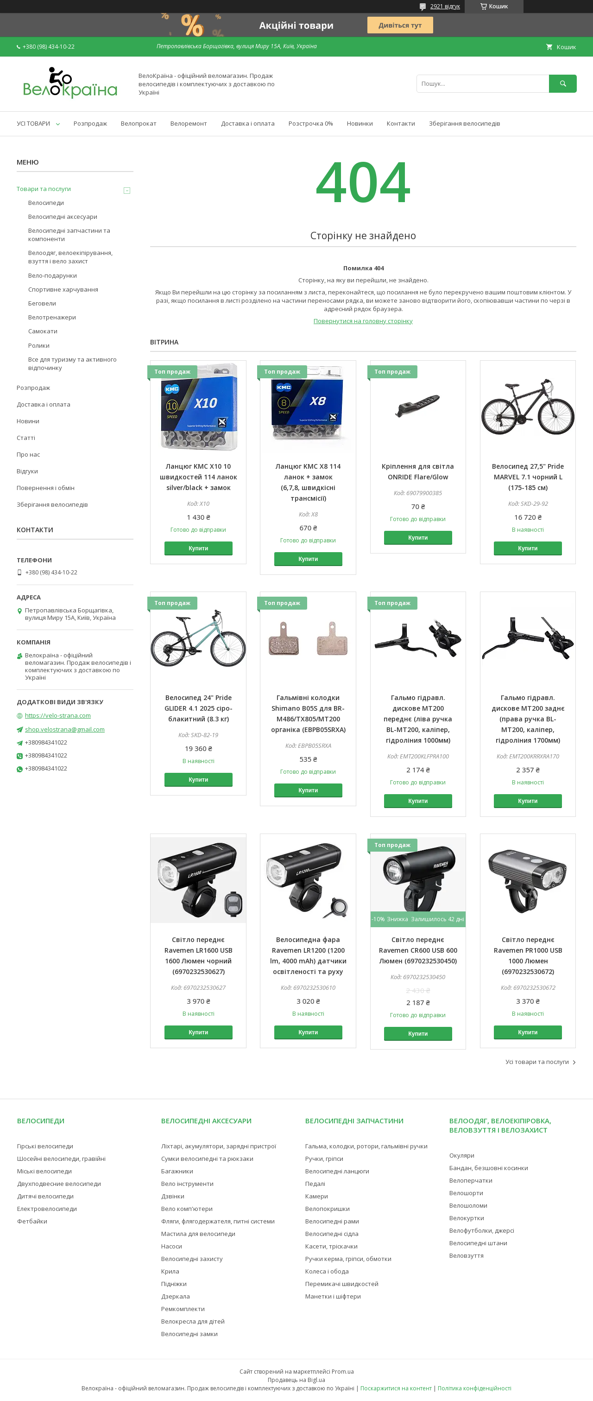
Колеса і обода (327, 1271)
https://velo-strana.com (58, 715)
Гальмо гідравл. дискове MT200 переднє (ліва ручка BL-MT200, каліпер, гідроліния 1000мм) (418, 719)
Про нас (28, 454)
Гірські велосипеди (45, 1146)
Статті (26, 437)
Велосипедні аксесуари (62, 216)
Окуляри (461, 1155)
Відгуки (27, 471)
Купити (198, 548)
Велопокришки (327, 1208)
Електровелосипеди (47, 1208)
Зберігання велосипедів (464, 123)
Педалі (315, 1183)
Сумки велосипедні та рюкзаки (207, 1158)
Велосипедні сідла (332, 1233)
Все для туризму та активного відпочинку (72, 363)
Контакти (401, 123)
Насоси (171, 1246)
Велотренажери (52, 317)
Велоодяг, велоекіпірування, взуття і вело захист (70, 256)
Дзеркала (175, 1296)
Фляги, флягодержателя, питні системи (218, 1221)
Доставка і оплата (248, 123)
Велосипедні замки (189, 1334)
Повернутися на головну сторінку (363, 321)
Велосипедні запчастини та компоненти (69, 234)
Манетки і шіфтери (333, 1296)
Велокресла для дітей (193, 1321)
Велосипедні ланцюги (337, 1171)
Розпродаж (90, 123)
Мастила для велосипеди (198, 1233)
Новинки (360, 123)
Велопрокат (139, 123)
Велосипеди (46, 202)
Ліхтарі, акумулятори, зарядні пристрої (218, 1146)
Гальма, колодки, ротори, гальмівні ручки (366, 1146)
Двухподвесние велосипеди (59, 1183)
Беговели (42, 303)
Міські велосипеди (44, 1171)
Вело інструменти (187, 1183)
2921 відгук (445, 6)
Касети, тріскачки (331, 1246)
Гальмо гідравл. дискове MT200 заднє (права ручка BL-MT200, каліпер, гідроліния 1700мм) (528, 719)
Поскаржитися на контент (396, 1388)
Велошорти (466, 1193)
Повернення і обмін (46, 488)
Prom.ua (343, 1372)
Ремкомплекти (183, 1309)
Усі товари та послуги (537, 1061)
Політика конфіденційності (474, 1388)
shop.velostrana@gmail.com (65, 729)
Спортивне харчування (63, 289)
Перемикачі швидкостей (342, 1284)
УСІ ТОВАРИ (33, 123)
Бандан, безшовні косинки (488, 1168)
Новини (28, 421)
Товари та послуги (44, 189)
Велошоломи (468, 1205)
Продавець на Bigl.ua (296, 1380)
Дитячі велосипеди (45, 1196)
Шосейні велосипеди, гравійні (61, 1158)
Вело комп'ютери (187, 1208)
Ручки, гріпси (324, 1158)
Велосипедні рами (332, 1221)
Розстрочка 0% (311, 123)
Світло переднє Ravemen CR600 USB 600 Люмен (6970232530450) (418, 950)
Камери (316, 1196)
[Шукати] (563, 84)
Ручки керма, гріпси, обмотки (348, 1259)
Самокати (42, 331)
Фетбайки (32, 1221)
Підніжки (174, 1284)
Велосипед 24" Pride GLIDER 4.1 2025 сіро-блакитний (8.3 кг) (198, 708)
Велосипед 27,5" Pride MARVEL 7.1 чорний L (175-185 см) (528, 477)
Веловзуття (466, 1255)
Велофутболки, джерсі (481, 1230)
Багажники (177, 1171)
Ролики (39, 345)
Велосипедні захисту (192, 1259)
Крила (170, 1271)
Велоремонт (188, 123)
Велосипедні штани (478, 1243)
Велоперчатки (470, 1180)
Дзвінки (172, 1196)
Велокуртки (466, 1218)
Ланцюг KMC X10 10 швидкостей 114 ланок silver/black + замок (198, 477)
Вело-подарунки (52, 275)
